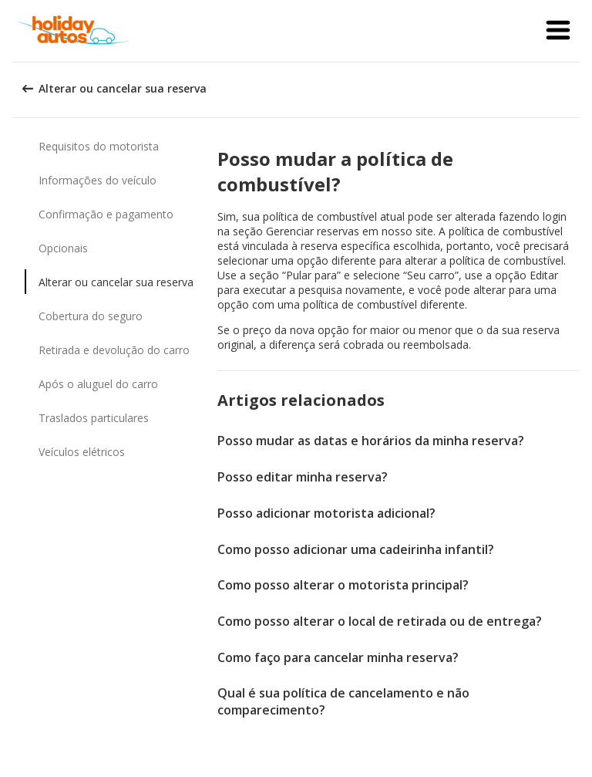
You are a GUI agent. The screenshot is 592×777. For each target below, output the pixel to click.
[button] (558, 30)
